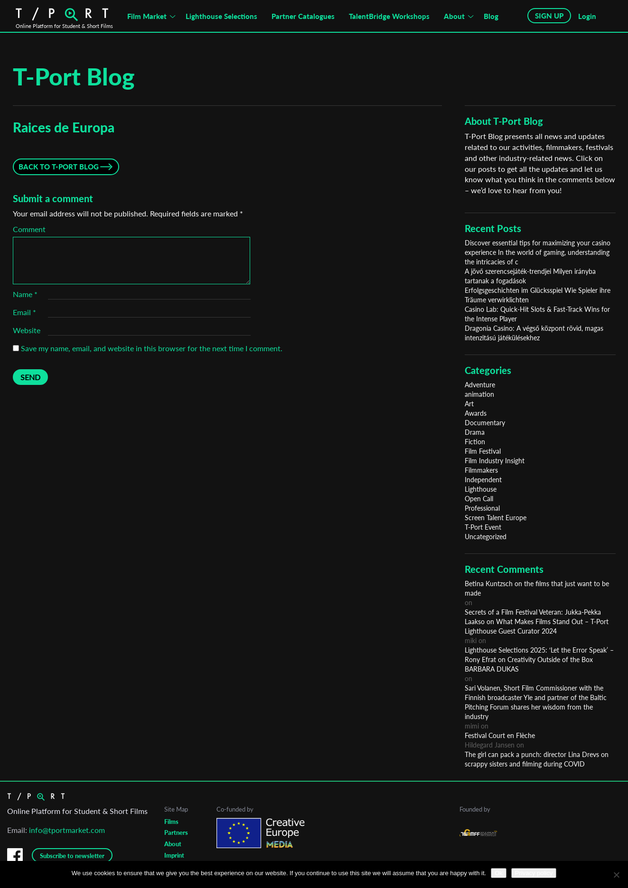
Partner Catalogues (303, 16)
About (454, 16)
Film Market (147, 16)
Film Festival (483, 451)
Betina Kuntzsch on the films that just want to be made (537, 588)
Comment (29, 229)
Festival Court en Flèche (500, 735)
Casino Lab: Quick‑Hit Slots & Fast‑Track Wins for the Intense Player (537, 314)
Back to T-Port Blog (59, 166)
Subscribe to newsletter (72, 856)
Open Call (479, 499)
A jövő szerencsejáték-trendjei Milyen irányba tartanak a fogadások (530, 276)
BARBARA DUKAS (492, 669)
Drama (475, 432)
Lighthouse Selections (221, 16)
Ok (499, 873)
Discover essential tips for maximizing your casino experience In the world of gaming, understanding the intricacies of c (537, 252)
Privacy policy (534, 873)
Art (469, 404)
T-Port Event (483, 527)
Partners (176, 832)
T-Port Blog (74, 76)
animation (479, 394)
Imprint (174, 855)
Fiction (475, 442)
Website (26, 330)
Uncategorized (485, 537)
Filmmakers (481, 470)
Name (25, 294)
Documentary (485, 423)
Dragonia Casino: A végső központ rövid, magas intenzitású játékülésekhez (534, 333)
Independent (483, 480)
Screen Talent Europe (495, 518)
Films (171, 821)
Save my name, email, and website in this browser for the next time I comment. (151, 348)
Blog (491, 16)
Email (24, 312)
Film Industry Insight (495, 461)
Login (587, 16)
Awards (476, 413)
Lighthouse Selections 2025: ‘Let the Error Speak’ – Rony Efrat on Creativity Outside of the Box (539, 655)
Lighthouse (481, 489)
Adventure (480, 385)
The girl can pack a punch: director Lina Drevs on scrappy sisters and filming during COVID (537, 759)
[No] (616, 874)
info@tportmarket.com (67, 829)
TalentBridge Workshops (389, 16)
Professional (482, 508)
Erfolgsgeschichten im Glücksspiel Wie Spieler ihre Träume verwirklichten (537, 295)
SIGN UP (549, 15)
